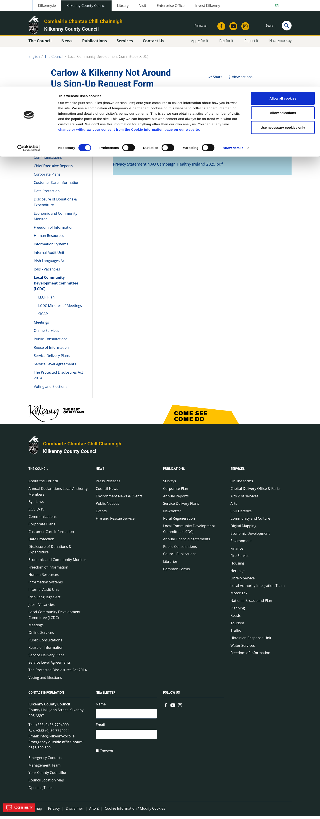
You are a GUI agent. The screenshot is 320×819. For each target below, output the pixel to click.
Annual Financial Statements (186, 542)
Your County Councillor (47, 775)
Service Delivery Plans (52, 358)
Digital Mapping (243, 529)
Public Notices (107, 506)
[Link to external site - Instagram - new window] (180, 707)
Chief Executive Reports (53, 168)
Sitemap (35, 811)
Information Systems (51, 247)
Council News (107, 491)
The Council (44, 108)
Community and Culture (250, 521)
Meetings (41, 325)
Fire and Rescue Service (115, 521)
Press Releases (108, 484)
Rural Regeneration (179, 521)
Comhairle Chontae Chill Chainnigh (82, 447)
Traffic (235, 633)
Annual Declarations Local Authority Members (55, 132)
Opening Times (40, 790)
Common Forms (176, 571)
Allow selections (283, 26)
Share (215, 80)
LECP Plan (46, 300)
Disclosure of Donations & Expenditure (55, 205)
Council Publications (179, 557)
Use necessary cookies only (283, 41)
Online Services (46, 333)
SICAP (43, 316)
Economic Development (250, 536)
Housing (237, 566)
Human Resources (49, 238)
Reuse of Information (51, 350)
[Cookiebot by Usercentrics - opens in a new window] (28, 61)
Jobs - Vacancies (47, 272)
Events (101, 514)
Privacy (54, 811)
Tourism (237, 626)
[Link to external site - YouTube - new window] (173, 707)
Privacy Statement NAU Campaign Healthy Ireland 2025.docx (169, 153)
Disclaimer (74, 811)
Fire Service (239, 558)
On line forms (241, 484)
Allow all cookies (283, 12)
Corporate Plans (47, 177)
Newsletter (172, 514)
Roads (235, 618)
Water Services (242, 648)
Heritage (237, 573)
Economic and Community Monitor (55, 219)
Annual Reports (176, 499)
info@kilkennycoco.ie (57, 739)
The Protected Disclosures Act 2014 (58, 378)
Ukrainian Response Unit (250, 641)
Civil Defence (241, 514)
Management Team (44, 768)
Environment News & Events (119, 499)
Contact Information (46, 695)
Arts (233, 506)
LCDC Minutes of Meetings (60, 308)
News (100, 472)
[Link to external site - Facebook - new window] (165, 707)
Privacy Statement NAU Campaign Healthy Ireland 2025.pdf (168, 167)
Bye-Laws (41, 143)
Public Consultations (51, 342)
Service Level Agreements (55, 367)
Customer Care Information (56, 185)
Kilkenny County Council (70, 454)
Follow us (171, 695)
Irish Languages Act (50, 263)
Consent (106, 755)
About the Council (48, 121)
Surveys (169, 484)
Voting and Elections (50, 389)
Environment (241, 543)
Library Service (242, 581)
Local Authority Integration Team (257, 588)
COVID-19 (42, 152)
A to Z (94, 811)
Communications (48, 160)
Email (100, 728)
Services (237, 472)
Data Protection (47, 194)
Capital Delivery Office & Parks (255, 491)
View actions (239, 80)
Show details (233, 61)
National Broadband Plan (251, 603)
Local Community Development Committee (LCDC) (56, 286)
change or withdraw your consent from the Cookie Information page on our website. (129, 43)
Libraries (170, 564)
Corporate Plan (175, 491)
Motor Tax (238, 596)
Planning (237, 611)
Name (101, 707)
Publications (174, 472)
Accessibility (19, 807)
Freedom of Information (54, 230)
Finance (236, 551)
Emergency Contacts (45, 760)
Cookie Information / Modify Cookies (135, 811)
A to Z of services (244, 499)
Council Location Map (46, 783)
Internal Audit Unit (49, 255)
